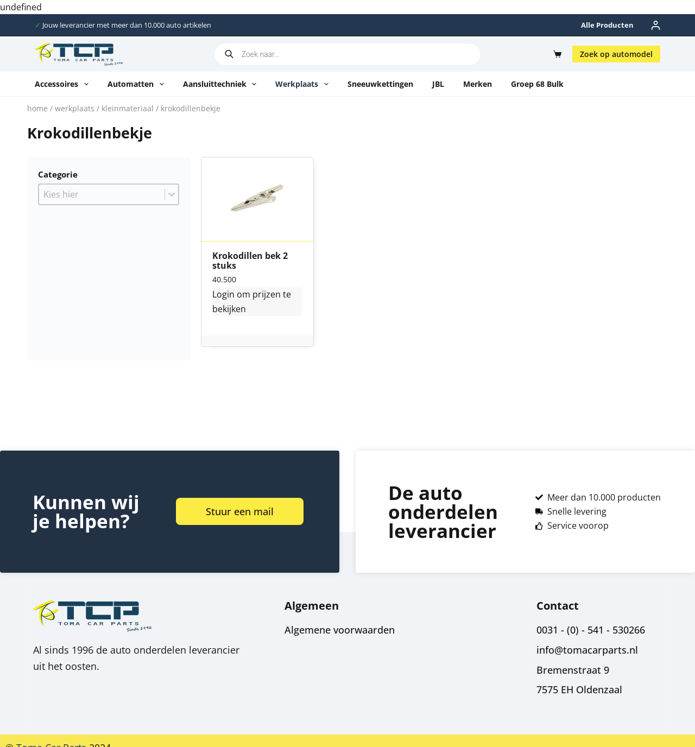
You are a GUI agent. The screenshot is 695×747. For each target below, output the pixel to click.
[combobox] (102, 194)
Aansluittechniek (222, 84)
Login (223, 294)
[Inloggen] (655, 25)
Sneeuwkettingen (380, 84)
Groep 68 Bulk (537, 84)
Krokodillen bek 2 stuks (250, 260)
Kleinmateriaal (128, 108)
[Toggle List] (171, 194)
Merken (477, 84)
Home (37, 108)
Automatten (138, 84)
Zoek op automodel (616, 54)
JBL (438, 84)
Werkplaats (304, 84)
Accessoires (64, 84)
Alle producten (607, 25)
